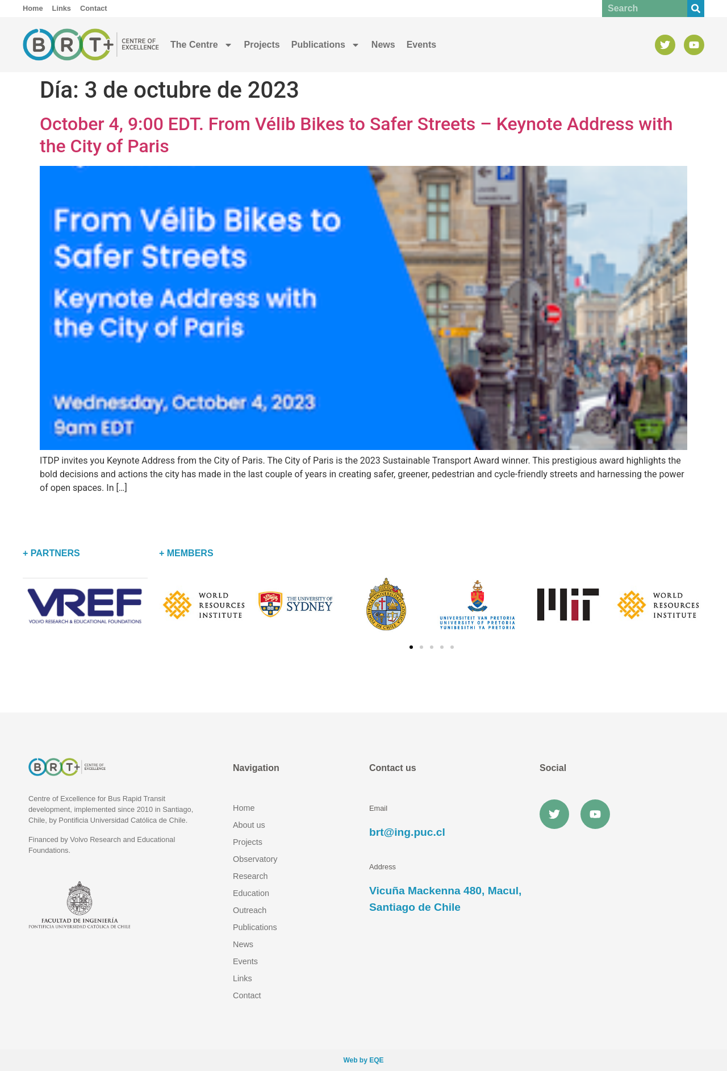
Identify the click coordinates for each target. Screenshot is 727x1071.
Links (242, 978)
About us (249, 825)
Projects (262, 44)
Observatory (255, 859)
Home (243, 807)
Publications (325, 45)
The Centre (201, 45)
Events (421, 44)
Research (250, 876)
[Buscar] (695, 8)
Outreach (249, 910)
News (383, 44)
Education (251, 893)
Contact (247, 995)
